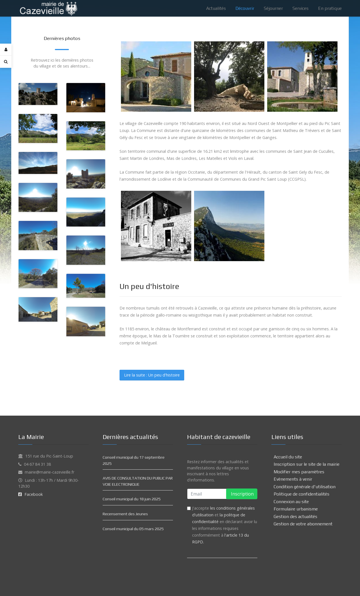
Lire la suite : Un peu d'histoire (152, 375)
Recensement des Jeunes (125, 514)
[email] (222, 494)
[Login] (6, 50)
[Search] (6, 62)
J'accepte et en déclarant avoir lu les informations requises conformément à (224, 525)
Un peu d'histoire (149, 286)
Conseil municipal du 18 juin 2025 (132, 499)
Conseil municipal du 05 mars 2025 (133, 528)
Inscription (242, 494)
